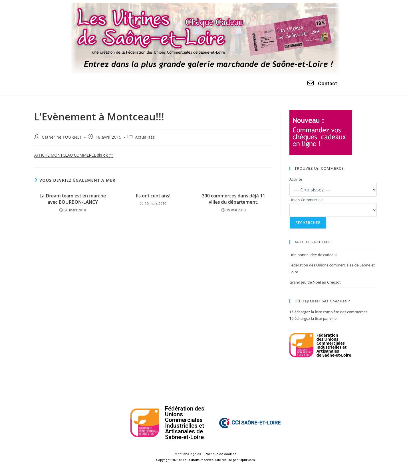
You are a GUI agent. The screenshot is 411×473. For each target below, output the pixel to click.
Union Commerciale (306, 199)
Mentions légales (188, 454)
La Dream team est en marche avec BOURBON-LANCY (72, 199)
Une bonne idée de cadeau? (313, 254)
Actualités (145, 137)
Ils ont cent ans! (153, 196)
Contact (327, 83)
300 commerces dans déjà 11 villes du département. (233, 199)
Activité (295, 179)
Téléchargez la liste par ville (313, 318)
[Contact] (310, 83)
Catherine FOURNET (62, 137)
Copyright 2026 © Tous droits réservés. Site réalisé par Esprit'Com (205, 460)
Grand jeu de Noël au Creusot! (315, 282)
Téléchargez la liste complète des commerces (328, 311)
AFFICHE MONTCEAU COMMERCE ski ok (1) (73, 155)
